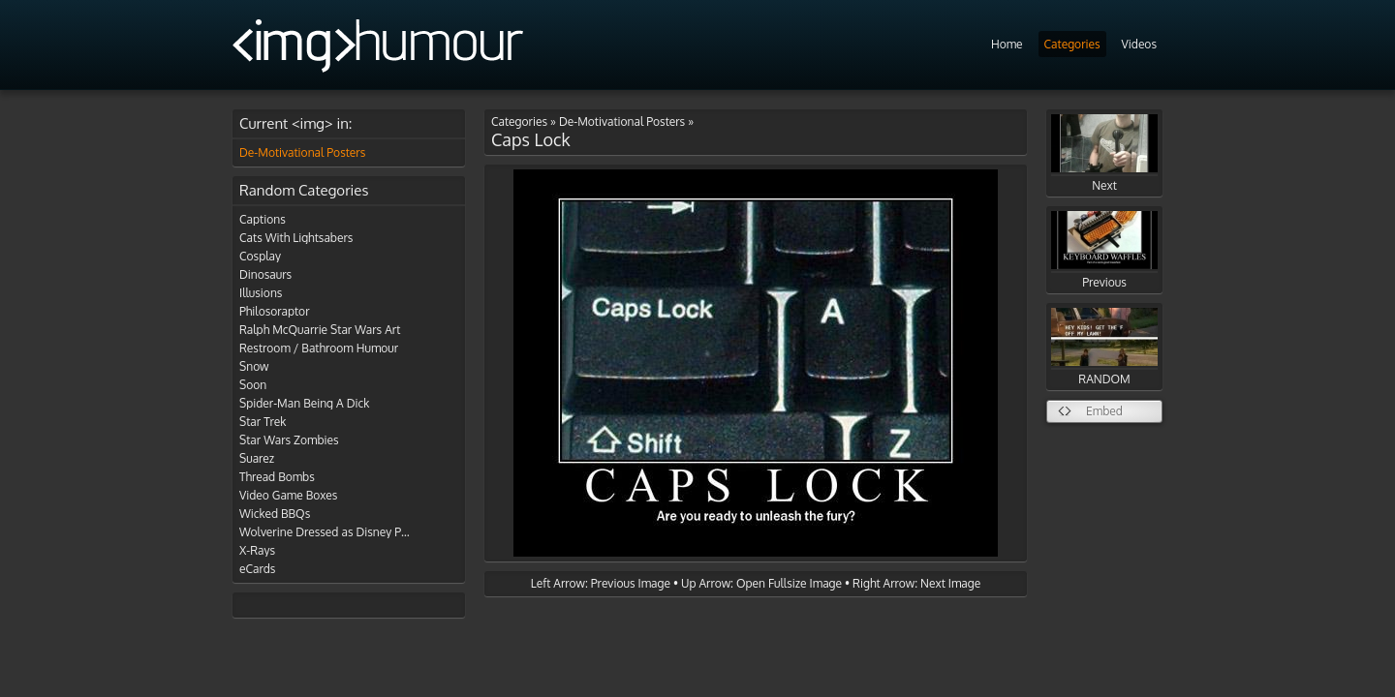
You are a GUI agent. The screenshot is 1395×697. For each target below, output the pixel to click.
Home (1007, 44)
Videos (1139, 44)
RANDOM (1104, 347)
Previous (1104, 250)
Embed (1104, 411)
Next (1104, 153)
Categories (1072, 44)
